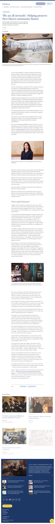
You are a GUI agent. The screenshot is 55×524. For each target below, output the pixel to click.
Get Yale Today (7, 505)
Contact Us (4, 514)
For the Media (5, 512)
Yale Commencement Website (27, 7)
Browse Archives (5, 509)
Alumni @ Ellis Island (38, 7)
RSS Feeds (4, 511)
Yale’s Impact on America (15, 7)
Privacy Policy (4, 518)
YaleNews (6, 4)
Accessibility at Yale (5, 516)
